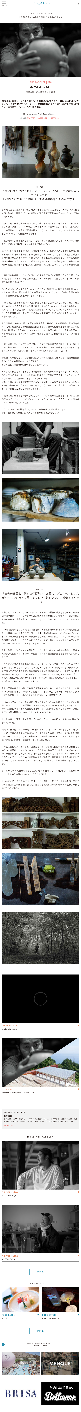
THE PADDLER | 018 (41, 82)
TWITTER (31, 118)
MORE (40, 1272)
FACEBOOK (42, 118)
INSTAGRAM (55, 118)
